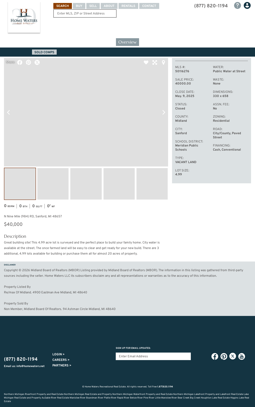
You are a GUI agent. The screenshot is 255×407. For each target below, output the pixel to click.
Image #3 (86, 183)
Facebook (20, 62)
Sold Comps (44, 52)
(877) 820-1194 (211, 6)
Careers (61, 360)
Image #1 (20, 183)
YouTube (241, 356)
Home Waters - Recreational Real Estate (24, 18)
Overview (127, 42)
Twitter (37, 62)
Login (58, 355)
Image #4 (119, 183)
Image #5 (152, 183)
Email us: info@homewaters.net (24, 366)
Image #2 (53, 183)
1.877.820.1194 (165, 386)
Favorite (146, 62)
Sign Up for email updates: (133, 348)
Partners (61, 366)
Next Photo (163, 112)
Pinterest (28, 62)
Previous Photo (8, 112)
